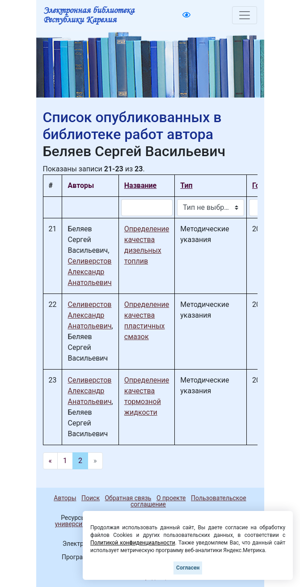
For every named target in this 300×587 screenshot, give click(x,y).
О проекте (171, 498)
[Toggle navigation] (244, 15)
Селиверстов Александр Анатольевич (89, 272)
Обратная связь (128, 498)
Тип (186, 185)
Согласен (187, 568)
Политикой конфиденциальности (132, 543)
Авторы (65, 498)
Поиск (90, 498)
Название (140, 185)
